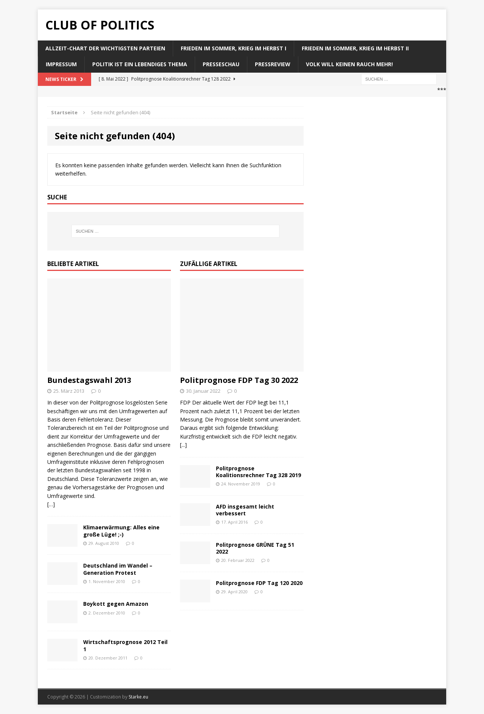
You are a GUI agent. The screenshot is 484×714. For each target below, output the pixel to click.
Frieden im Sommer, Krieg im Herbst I (233, 48)
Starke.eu (138, 697)
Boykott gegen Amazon (115, 603)
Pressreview (272, 64)
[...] (183, 444)
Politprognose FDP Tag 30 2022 (239, 380)
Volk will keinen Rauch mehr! (349, 64)
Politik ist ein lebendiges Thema (139, 64)
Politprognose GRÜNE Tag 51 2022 (255, 548)
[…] (51, 504)
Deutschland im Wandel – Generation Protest (117, 569)
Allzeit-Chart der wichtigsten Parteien (105, 48)
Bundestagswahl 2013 (89, 380)
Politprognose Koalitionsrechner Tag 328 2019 (258, 472)
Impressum (61, 64)
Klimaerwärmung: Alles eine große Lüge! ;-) (121, 531)
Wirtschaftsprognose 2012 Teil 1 (125, 645)
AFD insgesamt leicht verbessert (245, 510)
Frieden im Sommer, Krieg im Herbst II (355, 48)
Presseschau (221, 64)
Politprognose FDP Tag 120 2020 (259, 582)
